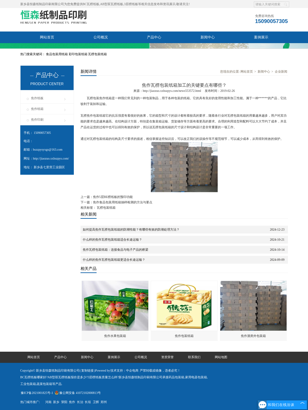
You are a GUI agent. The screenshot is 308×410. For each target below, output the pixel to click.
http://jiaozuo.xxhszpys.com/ (51, 158)
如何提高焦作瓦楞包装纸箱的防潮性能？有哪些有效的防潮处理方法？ (131, 229)
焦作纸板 (37, 98)
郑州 (104, 402)
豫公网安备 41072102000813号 (78, 393)
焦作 (72, 402)
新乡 (56, 402)
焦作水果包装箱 (115, 336)
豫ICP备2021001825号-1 (37, 393)
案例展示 (261, 37)
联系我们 (100, 49)
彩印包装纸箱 (78, 54)
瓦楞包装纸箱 (97, 54)
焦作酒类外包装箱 (253, 336)
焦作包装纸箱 (184, 336)
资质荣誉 (47, 49)
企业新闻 (281, 71)
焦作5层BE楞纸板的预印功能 (113, 197)
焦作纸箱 (37, 109)
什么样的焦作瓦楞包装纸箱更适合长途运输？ (114, 259)
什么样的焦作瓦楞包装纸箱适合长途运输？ (112, 239)
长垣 (88, 402)
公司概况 (100, 37)
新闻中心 (208, 37)
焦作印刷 (37, 119)
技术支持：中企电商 (124, 370)
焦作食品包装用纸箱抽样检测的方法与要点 (122, 202)
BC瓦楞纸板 (91, 4)
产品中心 (154, 37)
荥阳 (64, 402)
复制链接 (87, 370)
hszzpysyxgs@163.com (47, 149)
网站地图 (221, 357)
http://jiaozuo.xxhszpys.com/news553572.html (172, 91)
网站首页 (47, 37)
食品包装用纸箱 (57, 54)
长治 (80, 402)
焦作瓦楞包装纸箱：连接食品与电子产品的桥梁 (115, 249)
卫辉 (96, 402)
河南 (48, 402)
